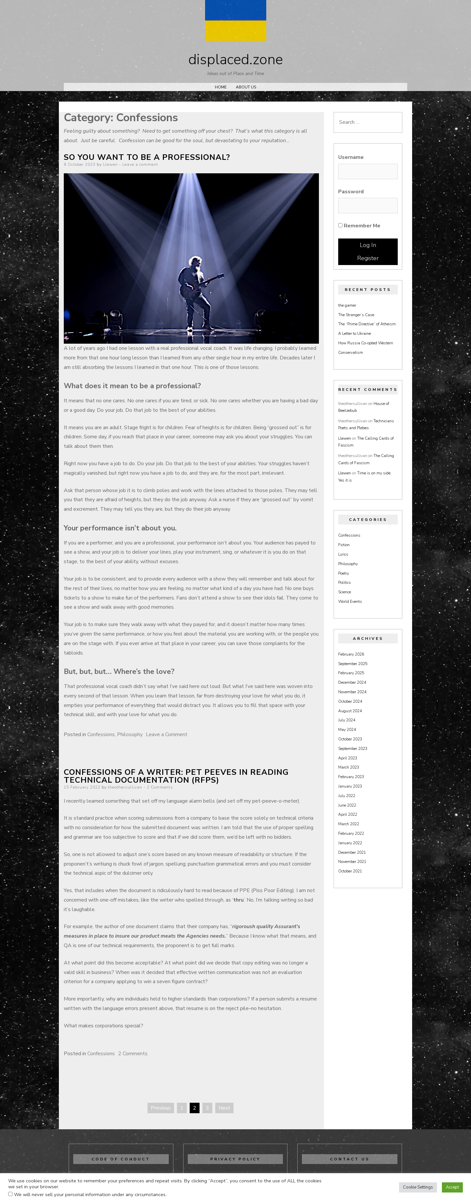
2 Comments (160, 787)
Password (351, 191)
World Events (350, 601)
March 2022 (348, 824)
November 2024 (352, 692)
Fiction (344, 544)
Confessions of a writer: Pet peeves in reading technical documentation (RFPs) (176, 776)
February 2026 (351, 654)
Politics (344, 582)
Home (221, 87)
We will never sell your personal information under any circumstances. (90, 1194)
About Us (246, 87)
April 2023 (347, 758)
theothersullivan (125, 787)
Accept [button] (452, 1187)
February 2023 (351, 776)
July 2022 (346, 795)
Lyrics (343, 554)
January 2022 (350, 843)
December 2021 (352, 852)
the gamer (347, 305)
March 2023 (348, 767)
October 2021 (350, 871)
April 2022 (347, 814)
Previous (161, 1108)
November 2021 (352, 861)
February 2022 (351, 833)
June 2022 (347, 805)
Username (351, 157)
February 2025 (351, 673)
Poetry (343, 573)
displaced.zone (235, 59)
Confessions (101, 734)
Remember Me (359, 225)
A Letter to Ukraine (354, 333)
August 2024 (350, 711)
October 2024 (350, 701)
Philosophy (130, 734)
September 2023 (352, 748)
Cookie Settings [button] (418, 1187)
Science (344, 592)
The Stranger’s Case (356, 314)
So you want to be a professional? (147, 157)
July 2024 (346, 720)
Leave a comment (140, 164)
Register (368, 258)
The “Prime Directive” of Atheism (367, 324)
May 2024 (347, 729)
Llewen (110, 164)
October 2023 (350, 739)
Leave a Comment (166, 734)
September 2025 (352, 663)
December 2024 (352, 682)
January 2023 (350, 786)
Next (224, 1108)
